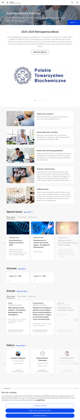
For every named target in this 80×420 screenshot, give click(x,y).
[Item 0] (35, 100)
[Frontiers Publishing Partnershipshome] (14, 2)
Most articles (32, 217)
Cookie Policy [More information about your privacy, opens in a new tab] (40, 401)
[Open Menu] (3, 2)
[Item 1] (38, 100)
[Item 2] (41, 100)
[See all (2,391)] (23, 291)
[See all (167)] (21, 346)
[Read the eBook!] (40, 52)
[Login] (77, 2)
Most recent (11, 217)
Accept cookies (40, 417)
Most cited (31, 296)
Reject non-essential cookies (40, 412)
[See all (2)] (22, 269)
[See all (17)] (28, 212)
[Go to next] (76, 241)
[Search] (72, 2)
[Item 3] (45, 100)
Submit (72, 22)
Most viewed (22, 217)
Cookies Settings (40, 407)
